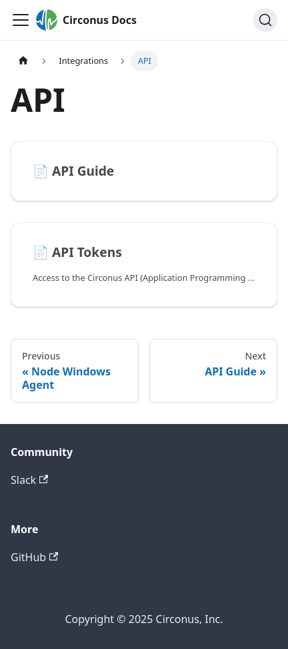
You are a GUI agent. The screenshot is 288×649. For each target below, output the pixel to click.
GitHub (34, 557)
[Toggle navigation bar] (21, 20)
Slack (29, 480)
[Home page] (23, 61)
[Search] (265, 20)
